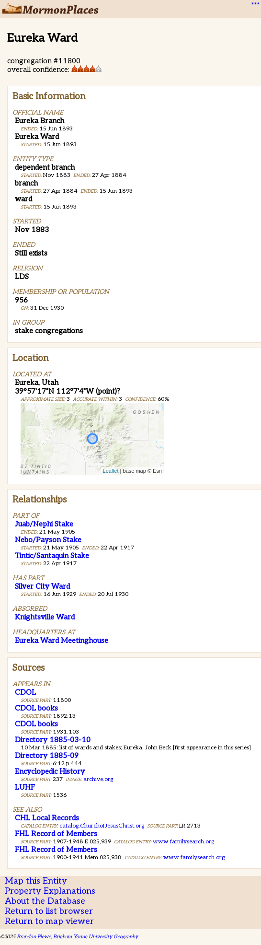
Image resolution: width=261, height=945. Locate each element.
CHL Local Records (47, 818)
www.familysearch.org (183, 841)
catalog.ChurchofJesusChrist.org (101, 825)
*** (254, 5)
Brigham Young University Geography (95, 936)
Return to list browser (49, 911)
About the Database (45, 901)
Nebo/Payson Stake (48, 540)
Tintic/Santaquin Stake (52, 555)
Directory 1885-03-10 (53, 739)
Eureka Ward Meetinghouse (61, 640)
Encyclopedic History (50, 771)
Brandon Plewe (34, 936)
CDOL (25, 692)
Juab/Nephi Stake (44, 524)
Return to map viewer (49, 921)
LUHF (25, 787)
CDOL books (36, 708)
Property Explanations (50, 891)
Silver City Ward (42, 586)
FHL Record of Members (56, 833)
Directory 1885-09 (47, 755)
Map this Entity (36, 881)
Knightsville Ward (45, 617)
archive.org (98, 779)
